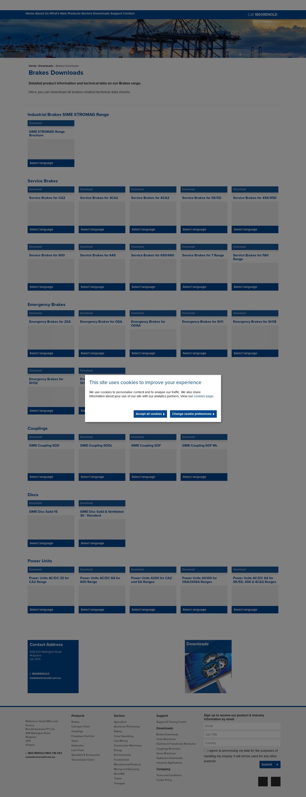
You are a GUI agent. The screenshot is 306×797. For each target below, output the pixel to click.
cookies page (203, 396)
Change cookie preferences (191, 414)
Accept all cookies (149, 414)
